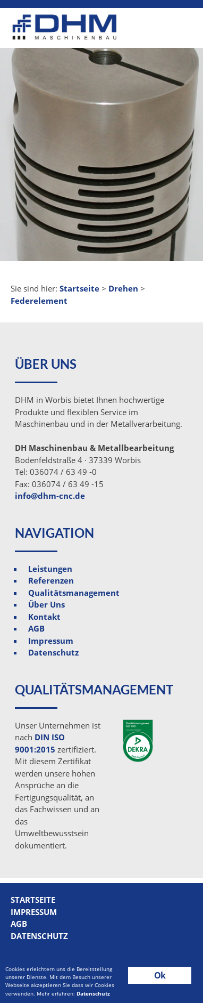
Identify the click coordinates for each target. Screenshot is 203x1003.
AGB (36, 628)
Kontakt (44, 616)
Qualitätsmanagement (74, 592)
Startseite (33, 899)
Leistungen (50, 568)
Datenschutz (53, 652)
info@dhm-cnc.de (50, 495)
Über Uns (46, 604)
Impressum (50, 640)
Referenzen (51, 580)
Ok (159, 975)
